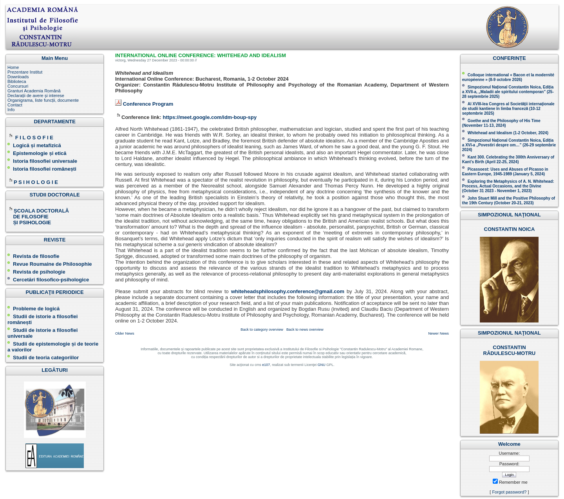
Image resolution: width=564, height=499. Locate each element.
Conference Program (148, 104)
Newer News (438, 333)
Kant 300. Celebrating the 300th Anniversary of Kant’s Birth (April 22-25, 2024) (508, 159)
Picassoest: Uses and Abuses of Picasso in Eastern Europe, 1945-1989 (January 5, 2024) (505, 171)
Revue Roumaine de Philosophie (49, 264)
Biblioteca (16, 81)
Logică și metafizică (37, 145)
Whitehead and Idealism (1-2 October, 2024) (508, 133)
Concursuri (17, 86)
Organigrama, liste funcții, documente (43, 100)
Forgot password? (509, 492)
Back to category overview (261, 329)
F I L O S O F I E (34, 138)
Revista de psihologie (39, 272)
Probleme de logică (36, 309)
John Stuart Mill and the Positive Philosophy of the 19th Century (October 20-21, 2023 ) (508, 200)
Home (13, 67)
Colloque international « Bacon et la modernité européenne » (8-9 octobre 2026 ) (508, 77)
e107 (266, 365)
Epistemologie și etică (40, 153)
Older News (124, 333)
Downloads (18, 76)
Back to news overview (305, 329)
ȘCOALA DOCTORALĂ (38, 211)
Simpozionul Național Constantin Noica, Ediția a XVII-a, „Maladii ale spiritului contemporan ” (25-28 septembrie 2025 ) (508, 92)
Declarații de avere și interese (35, 95)
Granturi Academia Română (34, 90)
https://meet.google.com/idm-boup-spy (210, 117)
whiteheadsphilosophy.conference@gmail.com (287, 291)
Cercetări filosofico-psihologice (48, 280)
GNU (321, 365)
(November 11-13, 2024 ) (501, 123)
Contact (14, 105)
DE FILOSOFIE (28, 217)
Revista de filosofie (33, 256)
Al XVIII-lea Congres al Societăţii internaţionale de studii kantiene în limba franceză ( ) (508, 108)
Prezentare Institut (24, 72)
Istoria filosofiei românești (44, 169)
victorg (120, 60)
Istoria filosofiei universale (45, 161)
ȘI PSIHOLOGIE (29, 222)
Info (10, 109)
